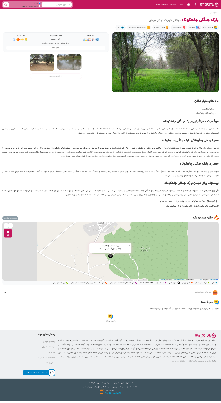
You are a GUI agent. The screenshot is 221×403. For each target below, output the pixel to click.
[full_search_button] (6, 4)
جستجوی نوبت (162, 4)
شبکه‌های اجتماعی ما (46, 357)
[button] (110, 256)
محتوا (37, 3)
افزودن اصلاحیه (161, 27)
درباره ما (52, 352)
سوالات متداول (48, 347)
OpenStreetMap (179, 279)
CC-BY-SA (198, 279)
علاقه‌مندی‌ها (179, 27)
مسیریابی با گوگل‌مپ (10, 218)
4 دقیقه (194, 27)
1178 (120, 27)
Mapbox (213, 279)
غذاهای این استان (206, 292)
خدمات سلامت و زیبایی (31, 6)
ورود (181, 4)
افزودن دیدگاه (210, 27)
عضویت (173, 4)
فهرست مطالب (56, 76)
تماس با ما (50, 362)
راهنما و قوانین (49, 341)
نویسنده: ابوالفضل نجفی (139, 27)
